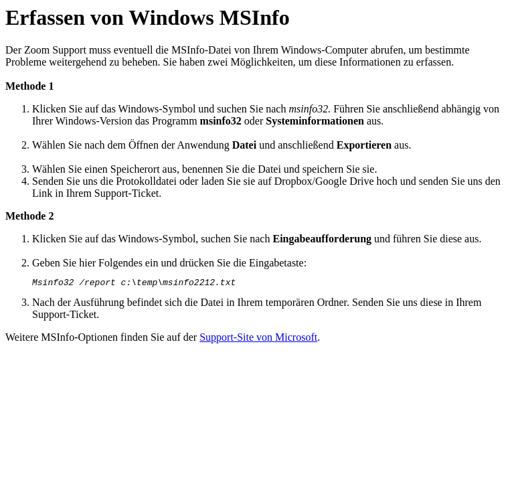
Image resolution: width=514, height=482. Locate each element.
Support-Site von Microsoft (258, 339)
